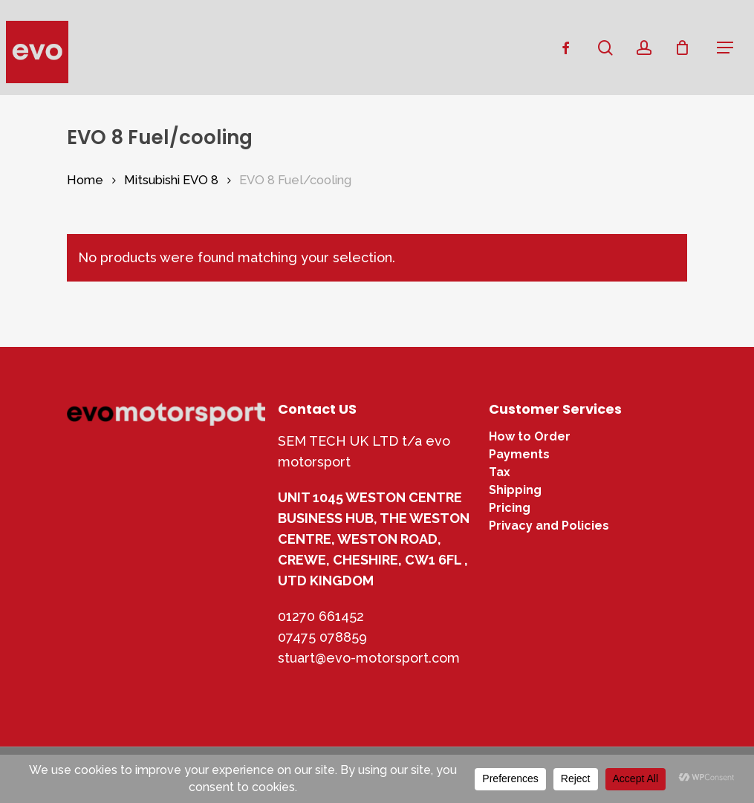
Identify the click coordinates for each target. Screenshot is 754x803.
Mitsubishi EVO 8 (171, 179)
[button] (725, 47)
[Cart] (688, 47)
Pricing (509, 508)
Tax (499, 472)
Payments (519, 455)
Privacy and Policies (549, 526)
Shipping (515, 490)
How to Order (530, 437)
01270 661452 (321, 616)
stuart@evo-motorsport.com (369, 658)
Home (85, 179)
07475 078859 (322, 637)
